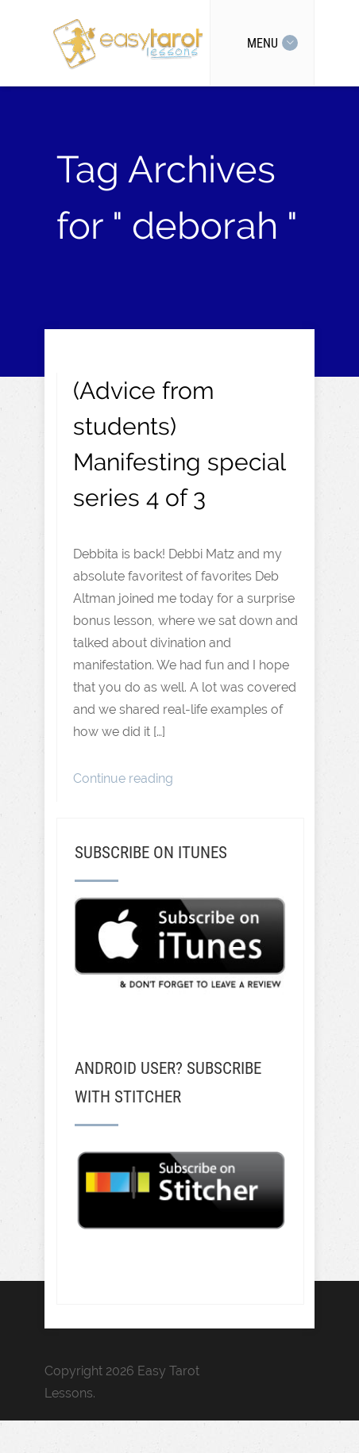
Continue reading (123, 778)
